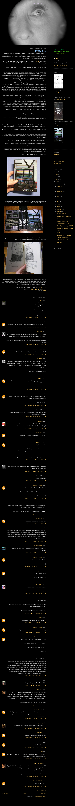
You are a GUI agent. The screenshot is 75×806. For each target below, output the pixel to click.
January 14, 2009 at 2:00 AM (35, 632)
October (59, 189)
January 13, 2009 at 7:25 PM (35, 317)
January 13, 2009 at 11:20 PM (35, 523)
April (58, 204)
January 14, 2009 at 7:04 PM (35, 776)
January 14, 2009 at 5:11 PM (35, 759)
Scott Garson (39, 584)
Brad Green (39, 358)
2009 (57, 181)
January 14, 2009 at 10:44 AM (35, 718)
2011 (57, 176)
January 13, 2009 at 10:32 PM (35, 471)
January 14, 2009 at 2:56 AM (35, 654)
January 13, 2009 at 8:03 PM (35, 374)
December (60, 184)
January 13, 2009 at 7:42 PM (35, 354)
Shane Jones (39, 432)
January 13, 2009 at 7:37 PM (35, 344)
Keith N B (39, 689)
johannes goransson (59, 161)
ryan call (40, 570)
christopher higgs (38, 763)
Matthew (40, 617)
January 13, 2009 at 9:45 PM (35, 438)
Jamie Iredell (39, 442)
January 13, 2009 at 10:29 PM (35, 459)
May (58, 201)
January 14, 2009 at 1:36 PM (35, 737)
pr (41, 751)
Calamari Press (41, 287)
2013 (57, 171)
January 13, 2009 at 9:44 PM (35, 428)
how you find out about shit (64, 216)
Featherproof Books (59, 125)
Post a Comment (41, 790)
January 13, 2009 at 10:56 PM (35, 480)
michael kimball (58, 163)
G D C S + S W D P (37, 2)
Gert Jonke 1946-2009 (62, 239)
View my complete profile (62, 65)
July (58, 196)
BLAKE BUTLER (37, 322)
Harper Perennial (60, 92)
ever (44, 290)
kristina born (39, 518)
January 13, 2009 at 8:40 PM (35, 389)
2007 (57, 248)
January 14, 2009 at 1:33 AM (35, 613)
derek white (57, 159)
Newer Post (5, 793)
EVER (37, 61)
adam (41, 300)
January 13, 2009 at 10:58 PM (35, 498)
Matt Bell (40, 378)
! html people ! (57, 154)
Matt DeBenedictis (37, 545)
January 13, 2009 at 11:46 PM (35, 552)
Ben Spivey (39, 732)
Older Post (43, 793)
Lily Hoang (39, 723)
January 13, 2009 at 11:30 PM (35, 541)
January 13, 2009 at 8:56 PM (35, 405)
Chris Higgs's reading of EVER (65, 225)
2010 (57, 179)
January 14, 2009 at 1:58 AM (35, 623)
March (59, 206)
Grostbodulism (60, 219)
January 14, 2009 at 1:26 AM (35, 593)
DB (41, 680)
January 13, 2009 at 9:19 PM (35, 416)
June (58, 199)
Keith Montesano (38, 636)
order (66, 125)
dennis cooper (57, 156)
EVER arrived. (60, 232)
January (59, 211)
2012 (57, 174)
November (60, 186)
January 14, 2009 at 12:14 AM (35, 566)
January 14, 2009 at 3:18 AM (35, 675)
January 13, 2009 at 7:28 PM (35, 327)
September (60, 191)
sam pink (40, 421)
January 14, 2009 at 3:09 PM (35, 747)
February (59, 209)
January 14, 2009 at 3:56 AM (35, 685)
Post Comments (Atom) (40, 796)
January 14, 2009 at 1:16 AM (35, 580)
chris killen (39, 331)
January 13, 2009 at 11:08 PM (35, 514)
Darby (41, 464)
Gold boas (59, 242)
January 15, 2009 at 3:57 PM (35, 786)
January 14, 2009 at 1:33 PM (35, 728)
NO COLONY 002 (61, 214)
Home (24, 793)
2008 (57, 246)
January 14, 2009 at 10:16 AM (35, 705)
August (59, 194)
